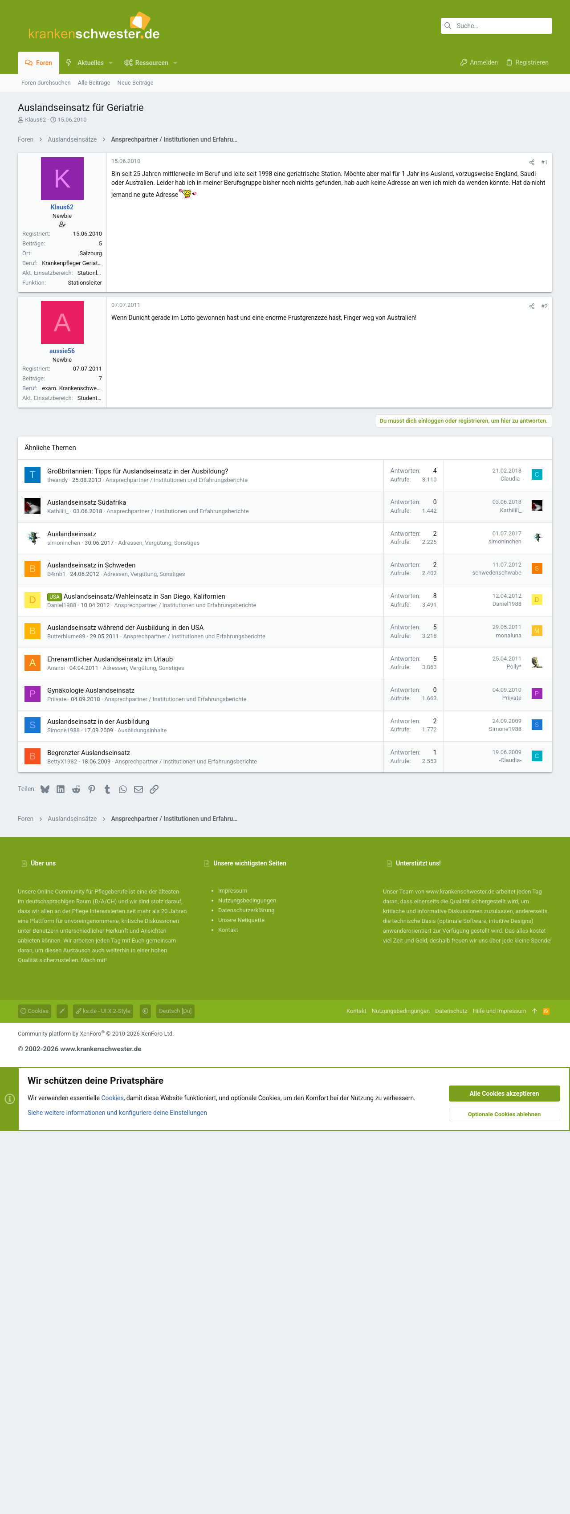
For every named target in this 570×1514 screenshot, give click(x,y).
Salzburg (91, 378)
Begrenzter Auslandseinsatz (88, 1136)
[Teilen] (532, 287)
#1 (544, 287)
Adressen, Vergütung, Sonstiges (159, 925)
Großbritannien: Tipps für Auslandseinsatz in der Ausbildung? (137, 854)
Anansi (56, 1051)
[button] (111, 63)
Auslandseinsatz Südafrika (86, 885)
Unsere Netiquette (241, 1303)
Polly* (513, 1049)
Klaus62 (35, 119)
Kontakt (228, 1313)
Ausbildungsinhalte (142, 1113)
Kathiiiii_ (58, 894)
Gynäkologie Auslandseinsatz (90, 1073)
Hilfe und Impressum (499, 1394)
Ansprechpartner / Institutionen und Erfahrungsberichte (177, 863)
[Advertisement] (285, 210)
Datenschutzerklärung (246, 1293)
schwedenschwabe (496, 955)
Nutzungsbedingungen (247, 1283)
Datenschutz (451, 1394)
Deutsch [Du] (175, 1394)
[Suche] (496, 26)
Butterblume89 (66, 1019)
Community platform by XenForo (96, 1416)
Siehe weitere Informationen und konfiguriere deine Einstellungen (117, 1495)
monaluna (508, 1018)
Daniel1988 (61, 988)
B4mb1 (56, 957)
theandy (57, 863)
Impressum (232, 1273)
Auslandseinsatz (71, 917)
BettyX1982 (62, 1144)
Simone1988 (63, 1113)
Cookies (34, 1394)
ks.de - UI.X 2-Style (103, 1394)
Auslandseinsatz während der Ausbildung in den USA (125, 1011)
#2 (544, 560)
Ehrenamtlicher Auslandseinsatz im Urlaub (110, 1042)
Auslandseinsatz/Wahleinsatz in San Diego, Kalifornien (144, 979)
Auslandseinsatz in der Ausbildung (98, 1105)
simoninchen (63, 925)
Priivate (56, 1082)
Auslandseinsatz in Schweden (91, 948)
